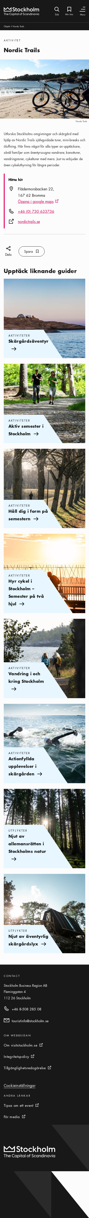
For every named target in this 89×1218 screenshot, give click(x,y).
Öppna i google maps (38, 202)
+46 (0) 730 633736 (36, 211)
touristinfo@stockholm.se (30, 1020)
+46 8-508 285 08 (26, 1009)
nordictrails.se (29, 221)
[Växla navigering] (82, 9)
